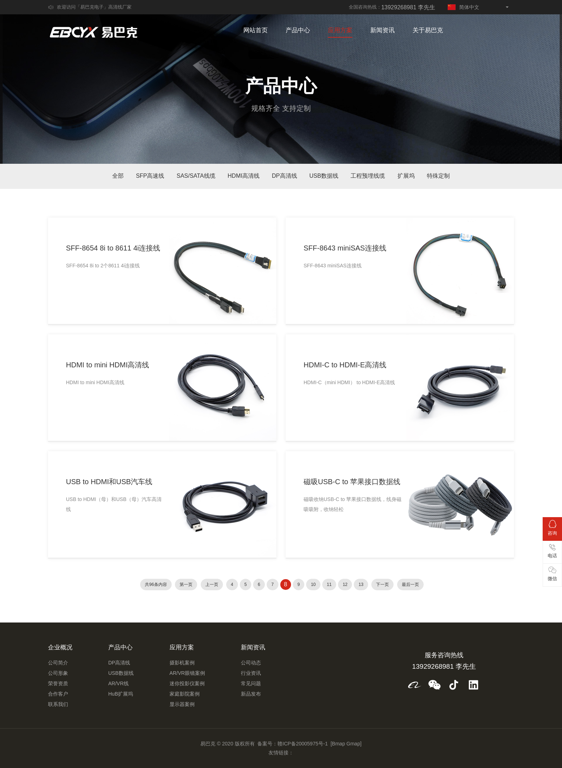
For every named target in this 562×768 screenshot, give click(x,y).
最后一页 (410, 584)
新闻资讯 (382, 30)
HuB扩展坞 (120, 694)
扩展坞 (406, 176)
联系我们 (58, 704)
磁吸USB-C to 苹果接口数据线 (352, 482)
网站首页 (255, 30)
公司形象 (58, 673)
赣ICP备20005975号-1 (302, 743)
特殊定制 (438, 176)
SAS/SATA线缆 (196, 176)
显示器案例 (182, 704)
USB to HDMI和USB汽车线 (109, 482)
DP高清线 (284, 176)
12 (345, 584)
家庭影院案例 (185, 694)
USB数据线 (323, 176)
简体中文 (463, 7)
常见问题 (251, 683)
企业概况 (60, 647)
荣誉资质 (58, 683)
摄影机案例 (182, 663)
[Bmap (337, 743)
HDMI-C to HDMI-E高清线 (345, 365)
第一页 (186, 584)
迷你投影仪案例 (187, 683)
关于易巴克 (428, 30)
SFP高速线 (150, 176)
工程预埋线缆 (368, 176)
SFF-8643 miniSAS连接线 (345, 248)
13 (360, 584)
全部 (118, 176)
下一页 (382, 584)
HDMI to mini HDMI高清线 (107, 365)
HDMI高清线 (243, 176)
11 (329, 584)
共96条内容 (156, 584)
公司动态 (251, 663)
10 (313, 584)
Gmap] (354, 743)
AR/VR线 (118, 683)
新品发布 (251, 694)
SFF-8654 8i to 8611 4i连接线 (113, 248)
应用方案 (340, 30)
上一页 (211, 584)
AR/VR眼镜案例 (187, 673)
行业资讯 (251, 673)
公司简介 (58, 663)
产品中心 (298, 30)
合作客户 (58, 694)
